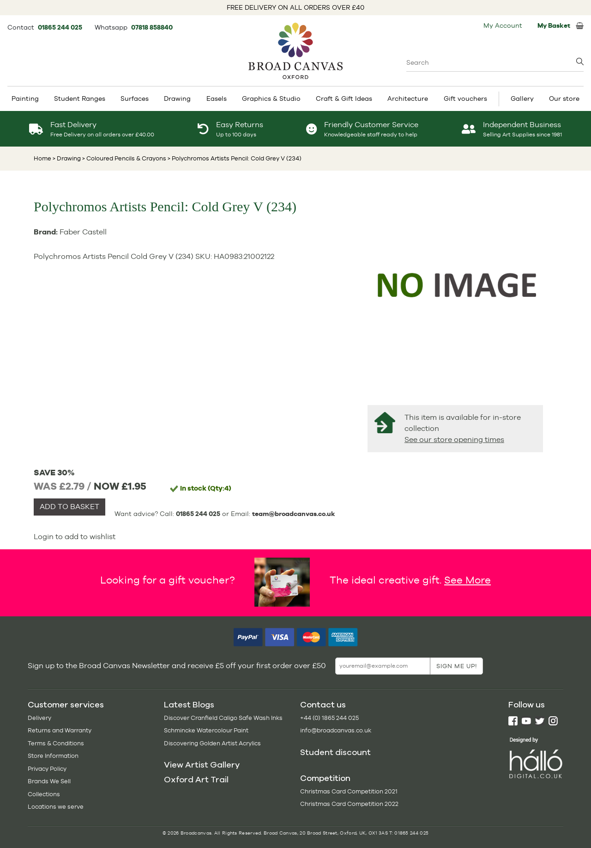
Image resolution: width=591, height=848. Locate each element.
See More (467, 580)
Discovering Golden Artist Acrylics (212, 743)
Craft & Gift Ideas (344, 98)
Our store (564, 98)
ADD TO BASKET (69, 506)
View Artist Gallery (202, 764)
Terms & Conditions (56, 743)
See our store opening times (454, 439)
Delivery (39, 717)
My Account (502, 25)
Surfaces (135, 98)
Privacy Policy (47, 768)
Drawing (177, 98)
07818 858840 (152, 27)
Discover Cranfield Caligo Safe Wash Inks (223, 717)
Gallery (522, 98)
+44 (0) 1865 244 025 (329, 717)
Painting (25, 98)
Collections (44, 794)
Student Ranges (79, 98)
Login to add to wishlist (74, 536)
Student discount (335, 752)
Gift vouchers (465, 98)
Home (42, 158)
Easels (216, 98)
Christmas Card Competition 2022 (349, 803)
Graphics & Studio (271, 98)
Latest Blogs (189, 704)
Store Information (53, 755)
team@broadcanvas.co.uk (293, 513)
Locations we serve (56, 806)
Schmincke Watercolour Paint (206, 730)
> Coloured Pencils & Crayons (123, 158)
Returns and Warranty (59, 730)
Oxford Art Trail (196, 779)
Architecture (407, 98)
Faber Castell (83, 231)
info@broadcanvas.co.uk (335, 730)
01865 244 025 (61, 27)
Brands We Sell (49, 781)
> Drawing (67, 158)
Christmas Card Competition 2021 (349, 791)
